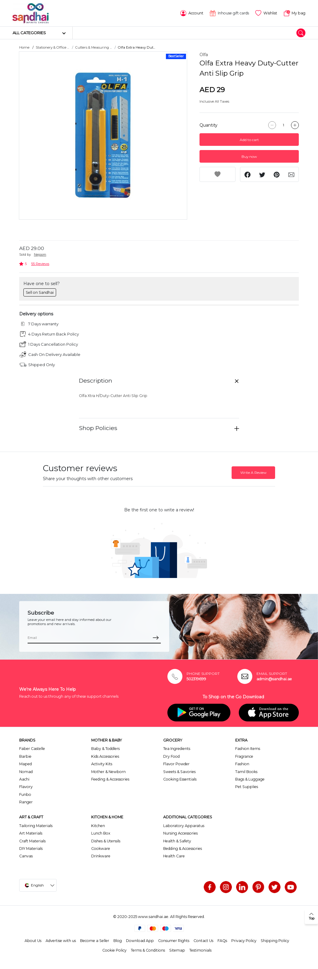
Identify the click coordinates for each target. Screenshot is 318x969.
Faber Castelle (32, 748)
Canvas (26, 856)
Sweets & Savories (179, 771)
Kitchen (98, 825)
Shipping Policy (275, 940)
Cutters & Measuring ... (93, 47)
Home (24, 47)
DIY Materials (31, 848)
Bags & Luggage (250, 779)
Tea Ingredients (176, 748)
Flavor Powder (176, 764)
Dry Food (171, 756)
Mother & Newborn (108, 771)
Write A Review (253, 472)
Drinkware (100, 856)
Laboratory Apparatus (183, 825)
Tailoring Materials (35, 825)
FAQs (222, 940)
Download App (140, 940)
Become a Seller (94, 940)
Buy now (249, 156)
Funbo (25, 794)
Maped (25, 764)
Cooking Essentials (179, 779)
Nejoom (40, 254)
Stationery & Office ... (52, 47)
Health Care (174, 856)
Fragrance (244, 756)
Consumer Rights (173, 940)
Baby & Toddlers (105, 748)
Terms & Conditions (148, 950)
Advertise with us (61, 940)
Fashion (242, 764)
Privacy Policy (243, 940)
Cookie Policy (114, 950)
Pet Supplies (246, 786)
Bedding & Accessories (182, 848)
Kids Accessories (105, 756)
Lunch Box (100, 833)
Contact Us (203, 940)
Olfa (204, 54)
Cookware (100, 848)
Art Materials (30, 833)
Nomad (26, 771)
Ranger (26, 802)
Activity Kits (101, 764)
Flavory (26, 786)
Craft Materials (32, 841)
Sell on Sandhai (40, 292)
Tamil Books (246, 771)
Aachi (24, 779)
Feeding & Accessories (110, 779)
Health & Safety (177, 841)
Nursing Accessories (180, 833)
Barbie (25, 756)
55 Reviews (40, 263)
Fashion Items (247, 748)
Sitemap (177, 950)
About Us (33, 940)
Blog (117, 940)
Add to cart (249, 139)
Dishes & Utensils (105, 841)
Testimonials (200, 950)
